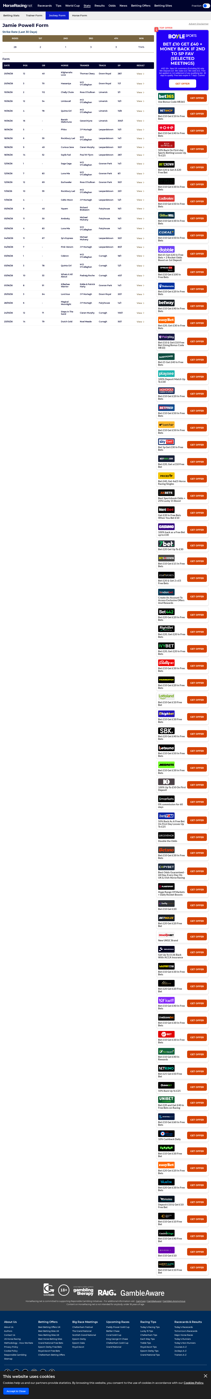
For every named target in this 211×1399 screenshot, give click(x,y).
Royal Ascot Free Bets (49, 1351)
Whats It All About (66, 275)
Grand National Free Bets (50, 1343)
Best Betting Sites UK (48, 1331)
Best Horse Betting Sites (50, 1339)
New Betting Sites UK (48, 1335)
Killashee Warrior (65, 285)
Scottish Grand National (84, 1335)
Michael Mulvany (84, 218)
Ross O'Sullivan (87, 92)
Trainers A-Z (180, 1355)
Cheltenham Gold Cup (117, 1343)
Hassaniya (66, 83)
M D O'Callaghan (86, 83)
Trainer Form (34, 15)
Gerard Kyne (86, 121)
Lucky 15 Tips (146, 1331)
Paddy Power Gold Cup (117, 1327)
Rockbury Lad (68, 138)
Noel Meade (86, 321)
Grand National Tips (150, 1355)
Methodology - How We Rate (18, 1343)
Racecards (45, 5)
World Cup (72, 5)
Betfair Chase (112, 1331)
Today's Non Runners (185, 1343)
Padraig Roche (87, 275)
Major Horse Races (183, 1335)
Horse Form (79, 15)
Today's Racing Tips (150, 1327)
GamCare (140, 1301)
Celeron (65, 256)
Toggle (206, 5)
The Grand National (81, 1331)
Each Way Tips (147, 1339)
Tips (58, 5)
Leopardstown (106, 129)
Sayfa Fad (66, 155)
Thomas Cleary (87, 73)
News (123, 5)
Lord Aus (65, 294)
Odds (112, 5)
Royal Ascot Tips (148, 1347)
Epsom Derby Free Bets (50, 1347)
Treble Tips (145, 1343)
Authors (8, 1331)
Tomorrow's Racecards (185, 1331)
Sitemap (8, 1359)
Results (100, 5)
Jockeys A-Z (180, 1351)
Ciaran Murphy (87, 147)
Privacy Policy (11, 1347)
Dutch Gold (66, 321)
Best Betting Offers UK (49, 1327)
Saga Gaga (66, 163)
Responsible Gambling (15, 1355)
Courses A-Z (180, 1347)
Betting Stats (11, 15)
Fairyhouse (104, 209)
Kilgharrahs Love (66, 73)
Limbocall (66, 101)
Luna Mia (65, 173)
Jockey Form (57, 15)
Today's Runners (182, 1339)
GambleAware (154, 1301)
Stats (87, 5)
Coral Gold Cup (113, 1335)
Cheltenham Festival (82, 1327)
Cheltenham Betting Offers (51, 1355)
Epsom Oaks (78, 1343)
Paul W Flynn (86, 155)
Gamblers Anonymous (174, 1301)
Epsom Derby (79, 1339)
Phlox (64, 129)
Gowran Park (105, 163)
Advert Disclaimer (199, 24)
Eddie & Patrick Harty (87, 285)
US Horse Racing (12, 1339)
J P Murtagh (86, 129)
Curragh (103, 256)
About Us (8, 1327)
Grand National (113, 1347)
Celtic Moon (67, 200)
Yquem (64, 209)
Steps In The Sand (67, 313)
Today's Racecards (183, 1327)
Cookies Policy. (194, 1382)
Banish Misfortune (66, 121)
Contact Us (9, 1335)
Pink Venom (67, 247)
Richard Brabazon (84, 208)
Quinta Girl (66, 111)
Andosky (65, 218)
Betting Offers (140, 5)
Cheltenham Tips (148, 1335)
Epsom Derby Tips (149, 1351)
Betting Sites (163, 5)
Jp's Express (67, 238)
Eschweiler (66, 182)
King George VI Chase (117, 1339)
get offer (197, 98)
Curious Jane (67, 147)
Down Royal (105, 73)
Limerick (103, 92)
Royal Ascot (78, 1347)
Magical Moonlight (66, 303)
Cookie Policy (11, 1351)
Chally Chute (67, 92)
